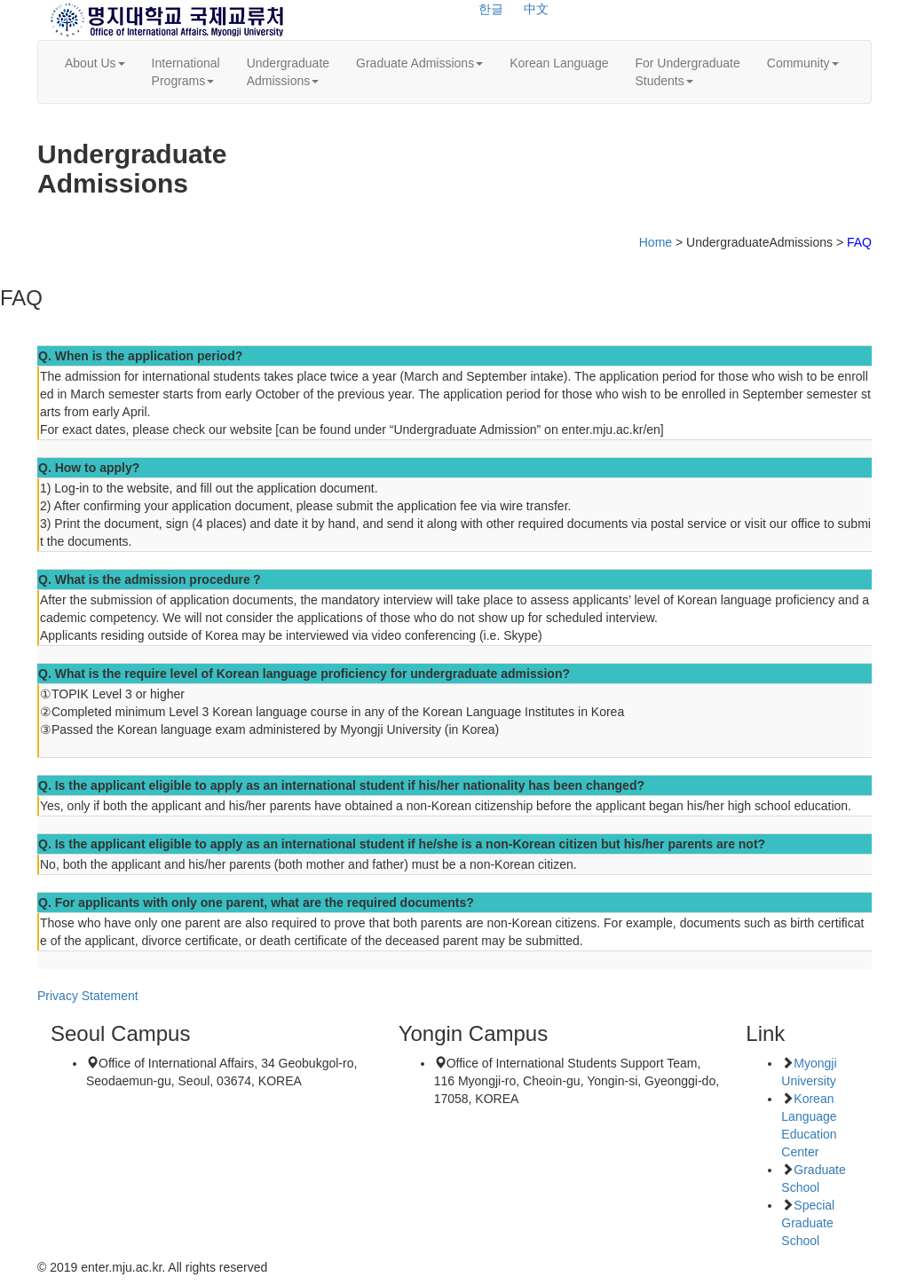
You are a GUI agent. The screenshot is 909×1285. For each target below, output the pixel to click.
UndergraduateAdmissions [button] (288, 72)
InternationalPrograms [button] (186, 72)
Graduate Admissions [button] (419, 63)
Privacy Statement (87, 996)
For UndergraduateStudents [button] (687, 72)
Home (655, 242)
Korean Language (559, 63)
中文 (536, 9)
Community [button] (803, 63)
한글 (490, 9)
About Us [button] (95, 63)
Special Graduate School (807, 1223)
